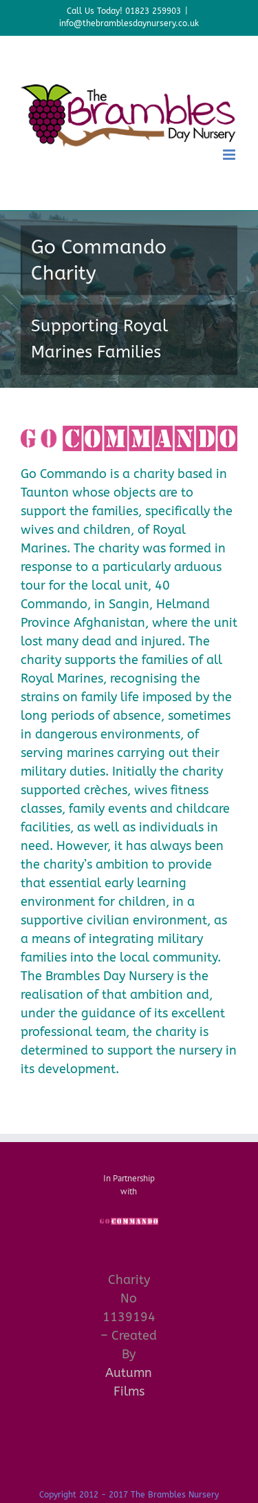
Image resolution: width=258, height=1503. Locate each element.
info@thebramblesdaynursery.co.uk (129, 23)
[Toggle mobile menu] (230, 154)
